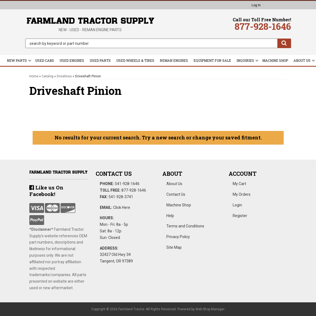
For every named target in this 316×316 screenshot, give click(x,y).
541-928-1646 (127, 184)
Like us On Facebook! (46, 191)
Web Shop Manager (209, 309)
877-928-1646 (133, 190)
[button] (158, 43)
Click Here (121, 207)
